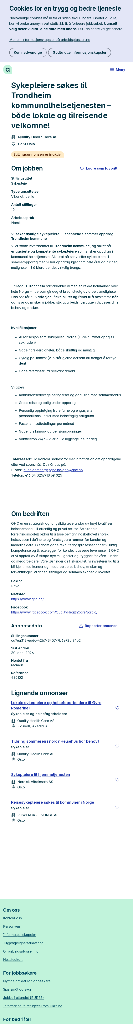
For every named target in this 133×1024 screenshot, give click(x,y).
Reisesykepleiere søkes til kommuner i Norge (52, 802)
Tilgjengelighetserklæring (23, 943)
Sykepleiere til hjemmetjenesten (40, 774)
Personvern (12, 926)
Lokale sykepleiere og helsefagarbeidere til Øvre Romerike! (56, 705)
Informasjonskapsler (19, 935)
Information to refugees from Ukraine (32, 1006)
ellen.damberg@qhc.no (42, 470)
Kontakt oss (12, 918)
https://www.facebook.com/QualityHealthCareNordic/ (54, 612)
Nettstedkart (13, 960)
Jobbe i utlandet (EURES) (23, 998)
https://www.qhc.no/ (27, 599)
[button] (98, 625)
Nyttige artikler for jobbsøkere (26, 981)
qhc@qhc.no (72, 470)
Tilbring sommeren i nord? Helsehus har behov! (55, 741)
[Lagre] (117, 707)
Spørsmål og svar (17, 989)
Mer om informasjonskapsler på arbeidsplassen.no (49, 40)
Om (20, 951)
